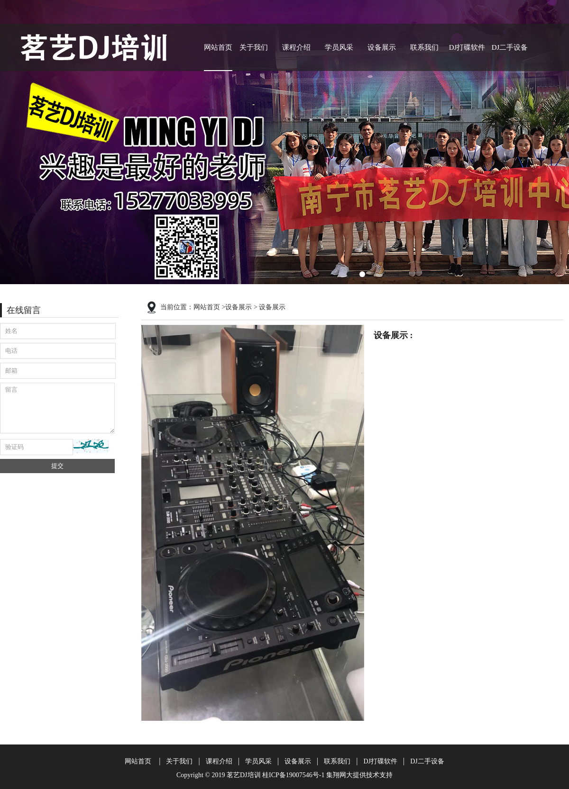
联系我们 (424, 47)
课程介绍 (296, 47)
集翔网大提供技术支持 (359, 775)
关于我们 (253, 47)
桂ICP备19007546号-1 (293, 775)
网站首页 (218, 47)
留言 (57, 408)
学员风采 (339, 47)
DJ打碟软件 (467, 47)
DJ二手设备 (510, 47)
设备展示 (381, 47)
